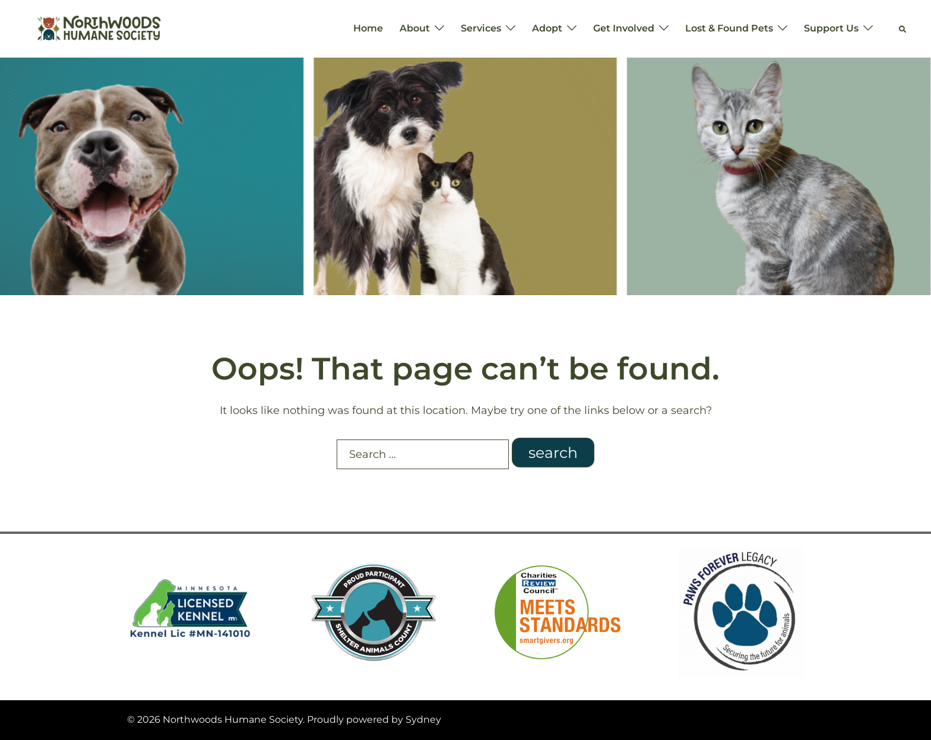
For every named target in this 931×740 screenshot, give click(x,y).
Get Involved (623, 28)
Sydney (423, 719)
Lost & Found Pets (729, 28)
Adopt (547, 28)
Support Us (831, 28)
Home (368, 28)
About (415, 28)
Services (481, 28)
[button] (903, 28)
